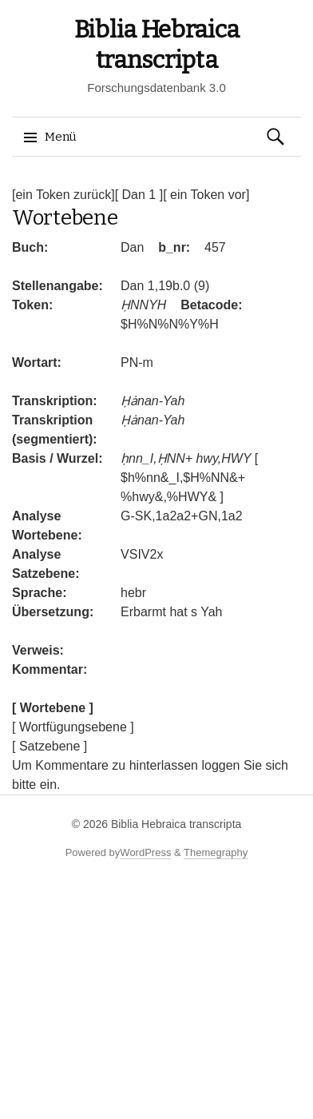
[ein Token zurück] (63, 194)
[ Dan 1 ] (139, 194)
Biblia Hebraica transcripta (176, 824)
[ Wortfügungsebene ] (73, 727)
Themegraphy (216, 852)
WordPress (145, 852)
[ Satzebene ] (49, 746)
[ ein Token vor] (206, 194)
